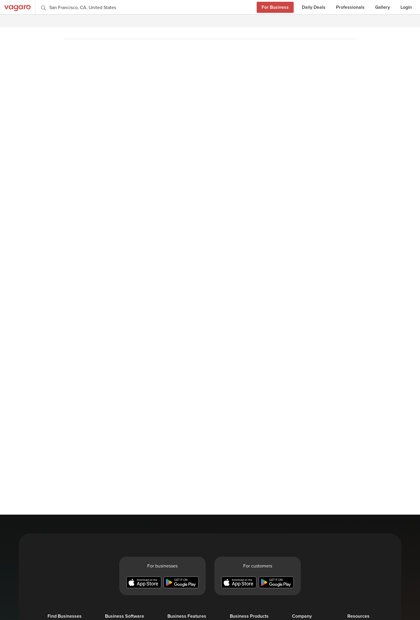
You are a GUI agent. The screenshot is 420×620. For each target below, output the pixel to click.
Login (406, 7)
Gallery (382, 7)
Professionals (350, 7)
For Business (275, 7)
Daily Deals (314, 7)
